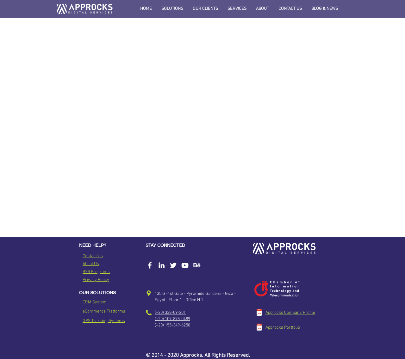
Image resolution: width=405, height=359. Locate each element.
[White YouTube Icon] (185, 265)
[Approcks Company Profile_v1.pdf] (259, 313)
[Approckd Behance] (196, 265)
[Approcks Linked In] (161, 265)
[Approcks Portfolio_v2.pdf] (259, 328)
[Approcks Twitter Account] (173, 265)
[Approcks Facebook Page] (150, 265)
